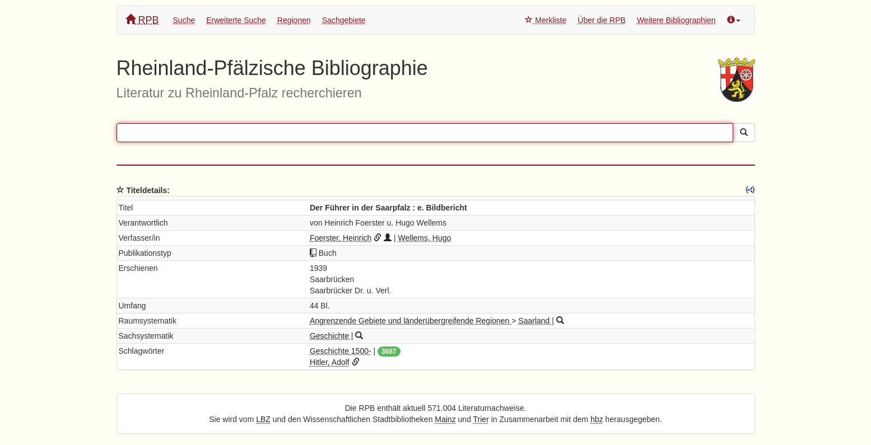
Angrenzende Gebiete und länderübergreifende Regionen (410, 320)
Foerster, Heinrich (340, 237)
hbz (596, 419)
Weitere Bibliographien (676, 20)
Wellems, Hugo (424, 237)
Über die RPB (601, 20)
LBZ (263, 419)
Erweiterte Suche (236, 20)
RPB (142, 20)
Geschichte (330, 335)
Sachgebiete (344, 20)
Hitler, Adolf (330, 362)
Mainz (445, 419)
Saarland (535, 320)
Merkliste (545, 20)
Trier (481, 419)
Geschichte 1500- (340, 350)
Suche (184, 20)
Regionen (294, 20)
